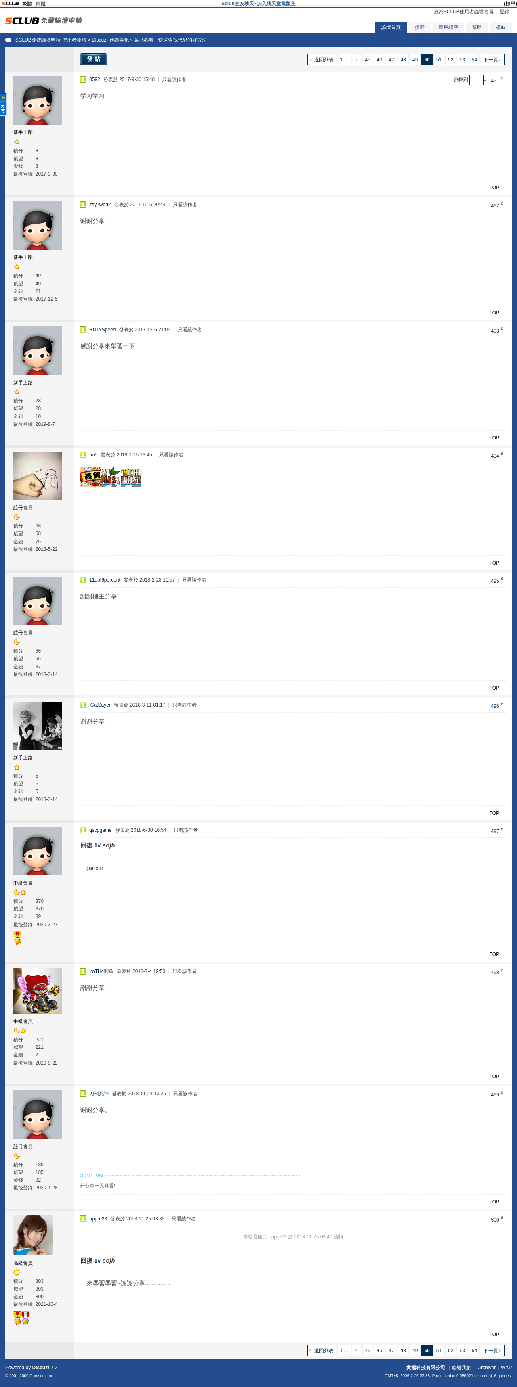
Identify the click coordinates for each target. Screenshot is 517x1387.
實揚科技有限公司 (425, 1367)
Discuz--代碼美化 (110, 40)
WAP (506, 1367)
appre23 (98, 1219)
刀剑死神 (99, 1093)
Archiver (487, 1367)
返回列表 (324, 60)
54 (474, 60)
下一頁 (490, 60)
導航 (501, 27)
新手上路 (23, 132)
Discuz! (41, 1367)
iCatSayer (100, 705)
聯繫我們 (461, 1367)
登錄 (504, 12)
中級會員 (23, 883)
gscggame (100, 830)
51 (438, 60)
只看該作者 (174, 79)
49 (415, 60)
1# (97, 845)
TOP (494, 187)
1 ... (344, 60)
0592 (94, 79)
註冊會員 (23, 507)
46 (379, 60)
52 (450, 60)
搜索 (420, 27)
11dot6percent (104, 580)
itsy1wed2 (100, 204)
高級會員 (23, 1263)
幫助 (477, 27)
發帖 (94, 59)
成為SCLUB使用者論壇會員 (464, 12)
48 (403, 60)
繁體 (27, 3)
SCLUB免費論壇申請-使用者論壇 (50, 40)
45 (367, 60)
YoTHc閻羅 (101, 971)
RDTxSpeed (102, 330)
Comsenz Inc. (41, 1375)
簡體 (41, 3)
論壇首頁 (391, 27)
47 (391, 60)
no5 (93, 455)
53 (462, 60)
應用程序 (448, 27)
